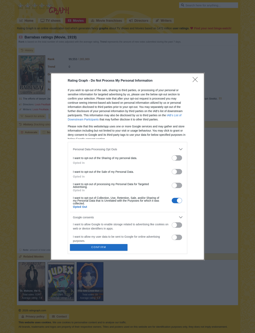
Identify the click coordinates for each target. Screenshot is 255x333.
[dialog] (127, 166)
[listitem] (127, 149)
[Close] (196, 81)
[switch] (177, 158)
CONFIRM (98, 247)
